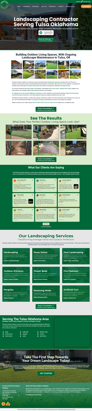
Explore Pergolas (9, 298)
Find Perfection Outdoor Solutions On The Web (66, 409)
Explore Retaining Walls (40, 297)
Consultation (86, 6)
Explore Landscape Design (11, 260)
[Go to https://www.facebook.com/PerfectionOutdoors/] (3, 404)
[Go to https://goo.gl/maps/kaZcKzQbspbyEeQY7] (8, 404)
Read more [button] (16, 190)
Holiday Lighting (70, 6)
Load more (46, 223)
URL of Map (5, 398)
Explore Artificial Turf (70, 298)
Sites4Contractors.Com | (53, 409)
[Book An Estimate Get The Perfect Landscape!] (46, 39)
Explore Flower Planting (40, 279)
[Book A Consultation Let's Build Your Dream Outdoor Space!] (46, 109)
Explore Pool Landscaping (71, 260)
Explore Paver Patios (40, 260)
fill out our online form (50, 102)
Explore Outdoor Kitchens (11, 279)
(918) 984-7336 (39, 102)
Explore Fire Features (70, 279)
